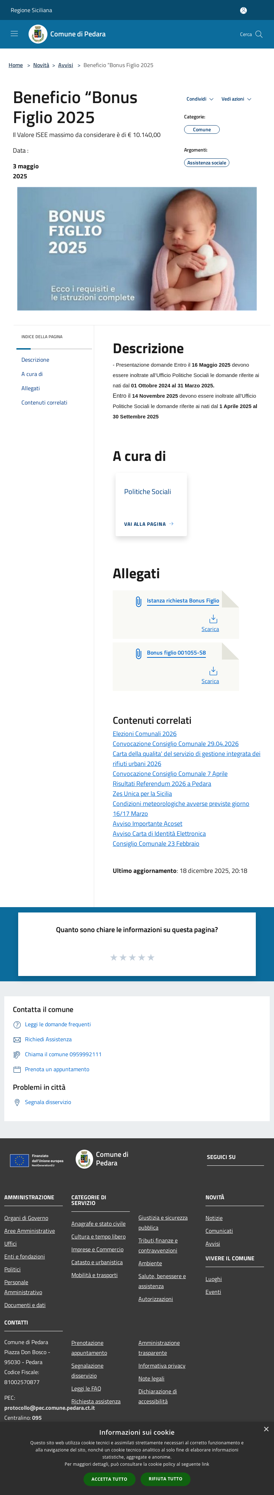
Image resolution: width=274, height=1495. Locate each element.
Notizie (214, 1218)
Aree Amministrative (29, 1230)
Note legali (151, 1378)
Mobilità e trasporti (94, 1275)
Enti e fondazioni (24, 1256)
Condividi (201, 99)
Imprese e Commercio (97, 1249)
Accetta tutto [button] (109, 1479)
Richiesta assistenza (96, 1401)
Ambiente (150, 1263)
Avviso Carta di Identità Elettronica (159, 833)
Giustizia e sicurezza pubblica (163, 1222)
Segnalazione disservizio (87, 1370)
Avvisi (65, 65)
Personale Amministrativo (23, 1287)
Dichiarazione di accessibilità (157, 1396)
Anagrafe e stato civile (98, 1223)
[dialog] (137, 1458)
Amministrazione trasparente (159, 1347)
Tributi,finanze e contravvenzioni (158, 1245)
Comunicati (219, 1230)
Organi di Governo (26, 1218)
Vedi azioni (238, 99)
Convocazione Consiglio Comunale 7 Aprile (170, 773)
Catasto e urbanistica (97, 1262)
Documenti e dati (25, 1305)
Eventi (213, 1291)
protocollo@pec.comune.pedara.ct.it (49, 1407)
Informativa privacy (162, 1365)
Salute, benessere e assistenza (162, 1281)
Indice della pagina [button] (41, 336)
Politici (12, 1269)
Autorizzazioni (155, 1299)
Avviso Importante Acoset (147, 823)
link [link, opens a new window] (205, 1464)
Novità (41, 65)
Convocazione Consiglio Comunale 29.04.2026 (176, 743)
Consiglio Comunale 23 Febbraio (156, 843)
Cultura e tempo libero (98, 1236)
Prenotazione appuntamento (89, 1347)
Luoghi (214, 1279)
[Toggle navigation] (14, 33)
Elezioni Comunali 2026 (145, 733)
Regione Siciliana (31, 10)
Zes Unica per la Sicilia (142, 793)
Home (16, 65)
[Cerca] (259, 34)
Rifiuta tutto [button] (166, 1479)
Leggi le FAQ (86, 1388)
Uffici (10, 1243)
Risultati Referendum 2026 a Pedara (162, 783)
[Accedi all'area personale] (243, 10)
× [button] (266, 1429)
